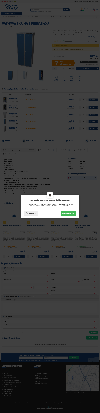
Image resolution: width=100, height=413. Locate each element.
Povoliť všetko (68, 213)
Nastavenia (31, 213)
